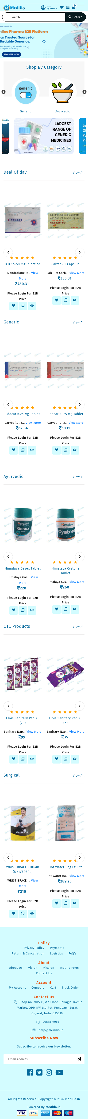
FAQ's (72, 953)
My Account (17, 987)
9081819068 (47, 1021)
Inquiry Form (69, 967)
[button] (2, 40)
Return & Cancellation (27, 953)
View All (78, 172)
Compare (38, 987)
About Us (16, 967)
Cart (53, 987)
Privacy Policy (34, 948)
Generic (25, 111)
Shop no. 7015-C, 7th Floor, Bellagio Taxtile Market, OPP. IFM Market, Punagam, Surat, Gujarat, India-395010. (48, 1007)
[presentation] (8, 252)
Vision (32, 967)
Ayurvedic (62, 111)
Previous (3, 92)
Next (84, 92)
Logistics (56, 953)
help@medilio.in (47, 1030)
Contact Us (44, 973)
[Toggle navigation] (81, 4)
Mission (48, 967)
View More (77, 273)
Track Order (70, 987)
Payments (57, 948)
